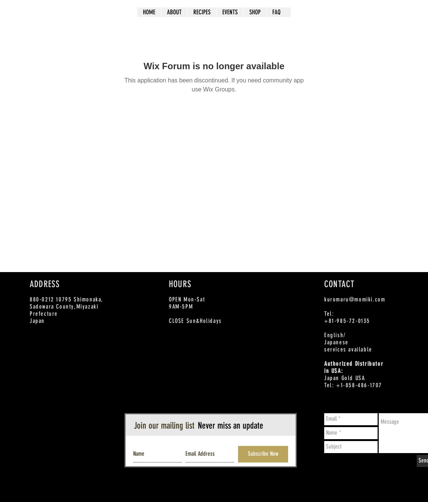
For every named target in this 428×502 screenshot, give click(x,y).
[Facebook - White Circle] (378, 36)
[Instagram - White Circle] (404, 36)
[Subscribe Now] (263, 454)
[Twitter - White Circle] (391, 36)
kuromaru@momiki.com (354, 299)
